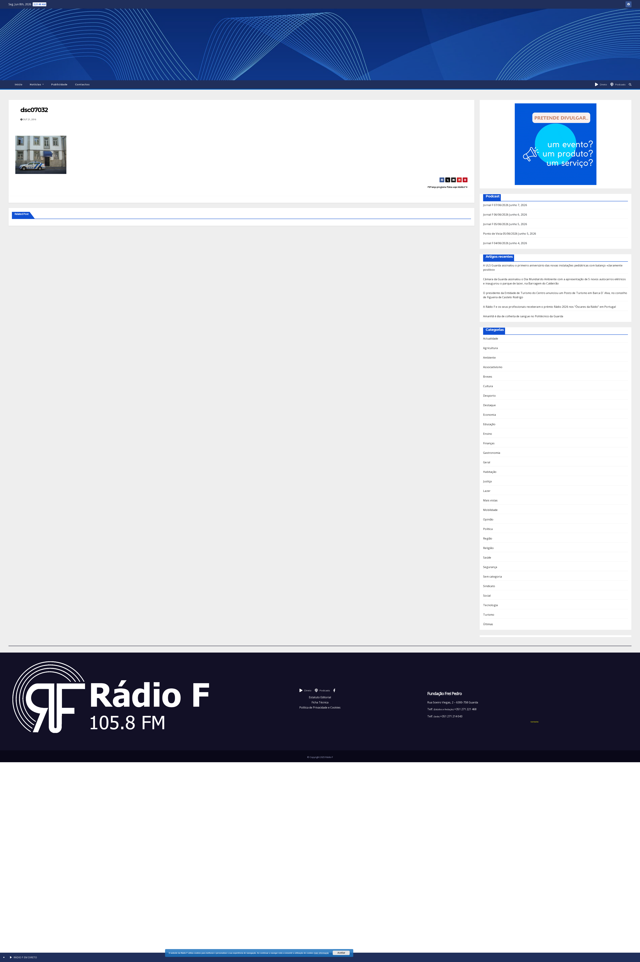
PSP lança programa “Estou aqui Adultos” (448, 187)
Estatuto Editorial (320, 697)
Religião (488, 548)
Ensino (487, 434)
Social (487, 595)
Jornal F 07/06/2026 (495, 205)
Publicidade (59, 84)
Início (18, 84)
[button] (630, 84)
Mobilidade (490, 510)
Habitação (489, 472)
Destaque (489, 405)
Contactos (82, 84)
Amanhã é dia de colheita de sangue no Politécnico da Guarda (523, 316)
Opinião (488, 519)
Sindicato (489, 586)
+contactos (534, 722)
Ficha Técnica (320, 702)
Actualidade (490, 338)
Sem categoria (492, 576)
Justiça (487, 481)
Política (488, 529)
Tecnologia (490, 605)
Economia (489, 415)
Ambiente (489, 357)
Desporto (489, 396)
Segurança (490, 567)
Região (487, 538)
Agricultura (490, 348)
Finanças (489, 443)
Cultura (488, 386)
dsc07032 (34, 110)
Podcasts (620, 84)
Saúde (487, 557)
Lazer (486, 491)
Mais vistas (490, 500)
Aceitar (341, 952)
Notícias (37, 84)
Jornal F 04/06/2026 (495, 243)
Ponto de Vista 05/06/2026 (500, 233)
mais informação (321, 953)
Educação (489, 424)
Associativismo (492, 367)
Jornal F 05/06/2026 (495, 224)
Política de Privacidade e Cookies (320, 707)
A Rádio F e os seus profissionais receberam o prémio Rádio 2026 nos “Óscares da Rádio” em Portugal (549, 307)
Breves (487, 376)
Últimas (488, 624)
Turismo (488, 615)
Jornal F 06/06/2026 (495, 214)
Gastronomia (491, 453)
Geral (486, 462)
